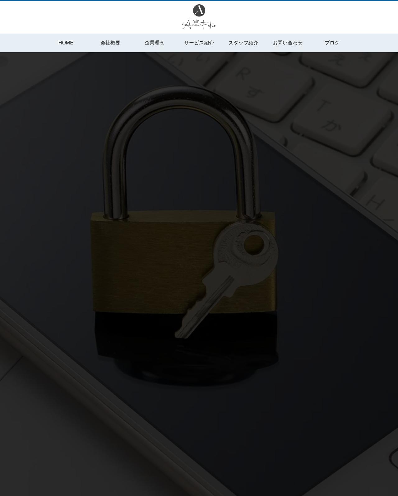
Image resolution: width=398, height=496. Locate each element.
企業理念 (154, 42)
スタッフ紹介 (243, 42)
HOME (65, 42)
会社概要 (110, 42)
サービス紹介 (199, 42)
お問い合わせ (288, 42)
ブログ (332, 42)
